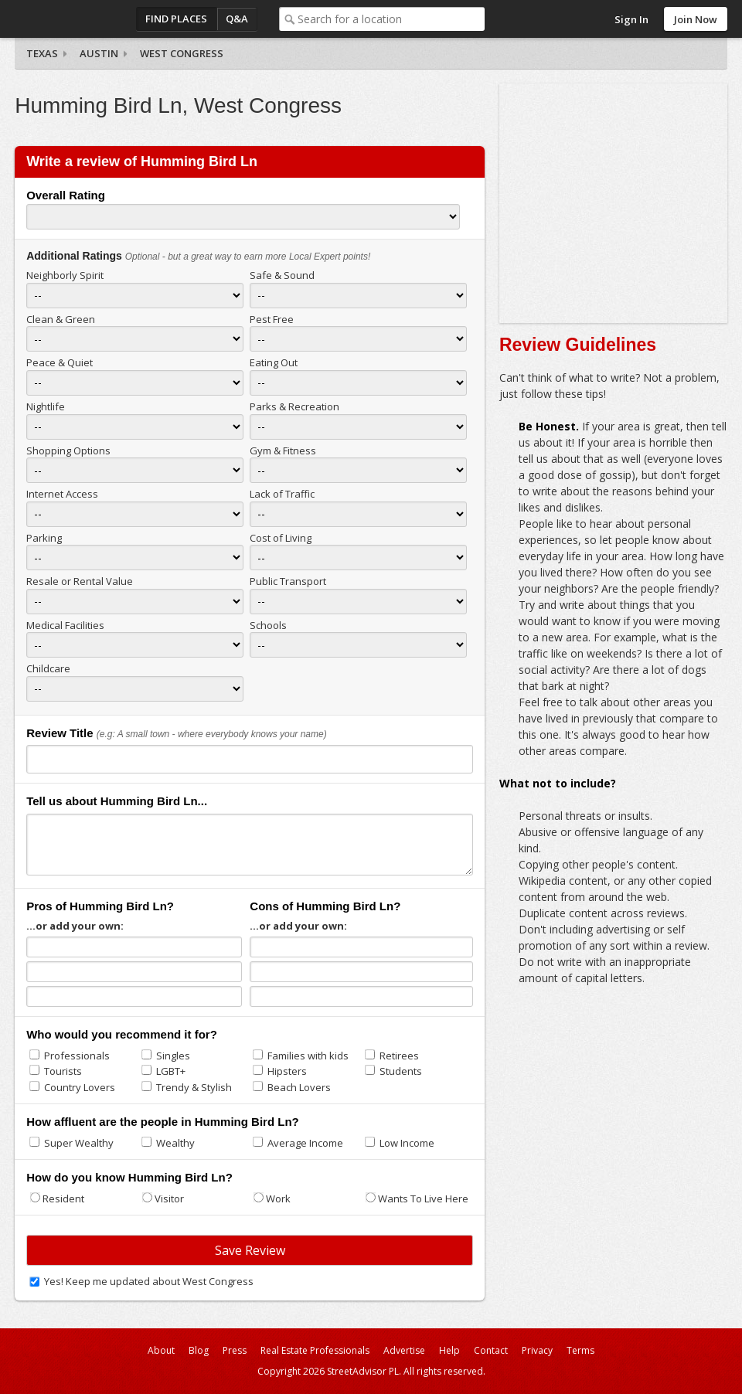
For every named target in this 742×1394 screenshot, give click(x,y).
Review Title (59, 733)
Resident (63, 1198)
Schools (268, 625)
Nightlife (45, 406)
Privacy (537, 1350)
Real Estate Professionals (314, 1350)
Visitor (169, 1198)
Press (235, 1350)
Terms (580, 1350)
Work (278, 1198)
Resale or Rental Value (79, 581)
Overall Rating (65, 195)
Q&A (237, 19)
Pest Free (272, 319)
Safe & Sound (282, 275)
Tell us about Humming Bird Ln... (116, 801)
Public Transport (288, 581)
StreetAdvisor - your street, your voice (76, 19)
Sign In (631, 19)
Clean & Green (60, 319)
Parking (44, 538)
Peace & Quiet (59, 362)
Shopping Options (68, 450)
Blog (199, 1350)
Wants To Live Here (423, 1198)
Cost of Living (280, 538)
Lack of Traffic (282, 494)
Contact (491, 1350)
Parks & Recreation (294, 406)
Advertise (404, 1350)
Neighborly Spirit (65, 275)
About (161, 1350)
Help (449, 1350)
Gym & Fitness (283, 450)
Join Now (695, 19)
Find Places (176, 19)
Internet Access (62, 494)
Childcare (48, 668)
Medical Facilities (65, 625)
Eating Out (274, 362)
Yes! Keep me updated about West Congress (149, 1281)
